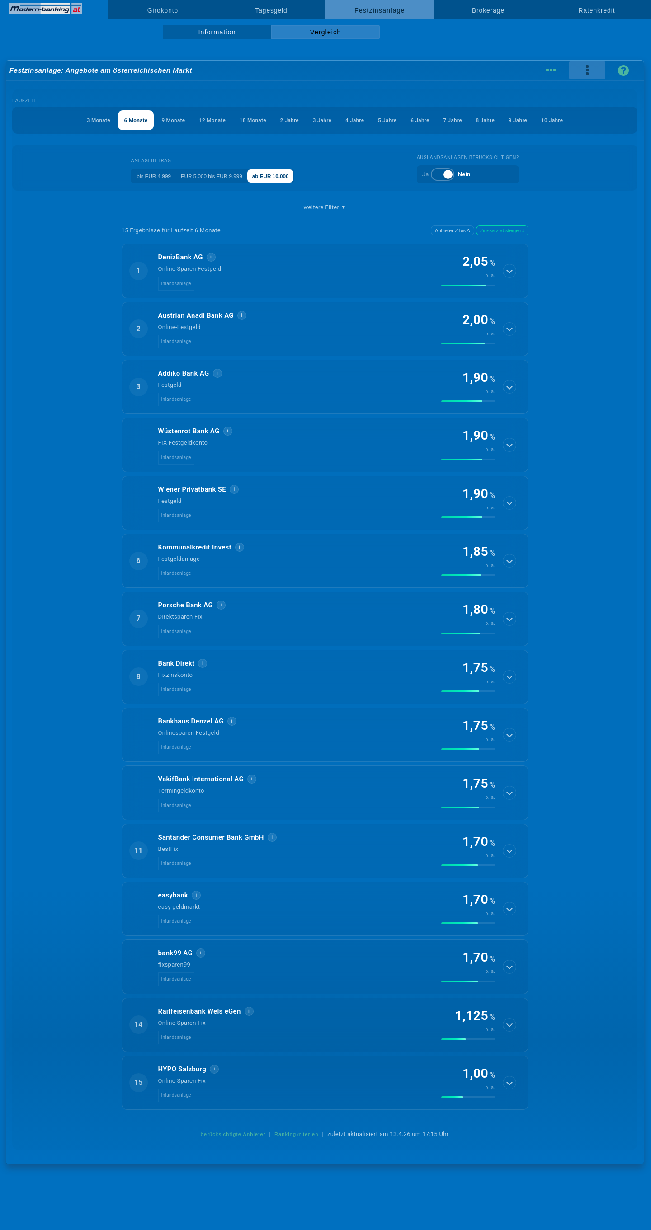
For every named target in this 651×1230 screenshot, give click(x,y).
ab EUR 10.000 (284, 175)
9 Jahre (548, 120)
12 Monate (194, 120)
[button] (325, 270)
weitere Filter (324, 207)
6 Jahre (434, 120)
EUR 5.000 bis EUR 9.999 (216, 175)
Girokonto (162, 10)
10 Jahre (587, 120)
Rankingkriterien (296, 1134)
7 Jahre (472, 120)
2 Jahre (283, 120)
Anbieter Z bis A (452, 230)
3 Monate (63, 120)
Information (217, 32)
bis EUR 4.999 (149, 175)
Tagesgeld (271, 10)
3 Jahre (321, 120)
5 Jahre (396, 120)
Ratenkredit (597, 10)
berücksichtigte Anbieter (233, 1134)
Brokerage (488, 10)
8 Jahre (510, 120)
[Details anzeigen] (510, 270)
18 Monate (240, 120)
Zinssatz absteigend (502, 230)
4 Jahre (359, 120)
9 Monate (149, 120)
